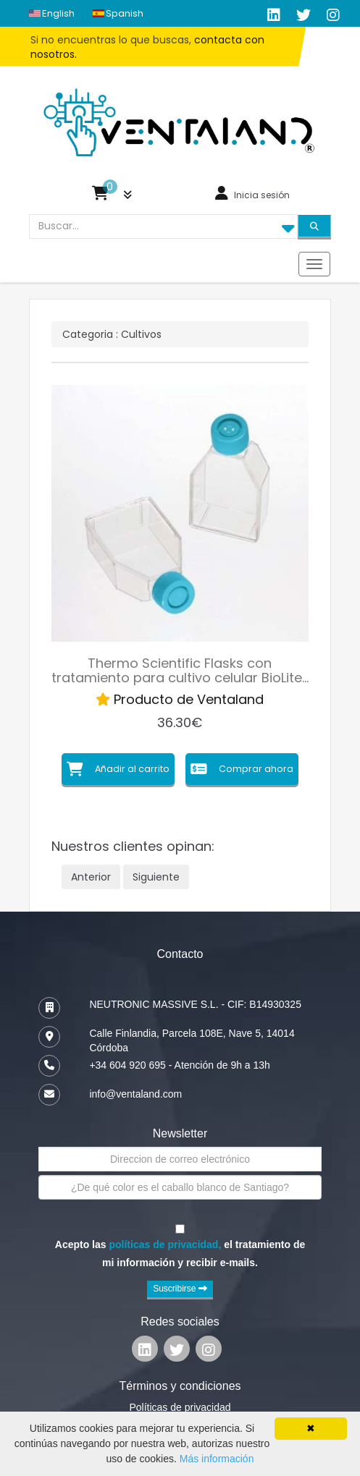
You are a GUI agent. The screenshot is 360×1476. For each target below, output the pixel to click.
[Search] (314, 226)
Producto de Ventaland (180, 699)
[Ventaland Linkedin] (144, 1352)
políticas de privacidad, (165, 1244)
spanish (124, 13)
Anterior (91, 877)
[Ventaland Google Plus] (333, 15)
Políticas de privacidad (179, 1407)
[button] (112, 196)
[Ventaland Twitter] (303, 15)
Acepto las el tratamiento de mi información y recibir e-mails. (180, 1252)
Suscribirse (180, 1289)
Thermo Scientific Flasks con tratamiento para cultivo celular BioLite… (180, 670)
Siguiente (156, 877)
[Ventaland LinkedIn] (273, 15)
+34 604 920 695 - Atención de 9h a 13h (179, 1065)
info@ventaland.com (135, 1094)
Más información (217, 1458)
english (58, 13)
